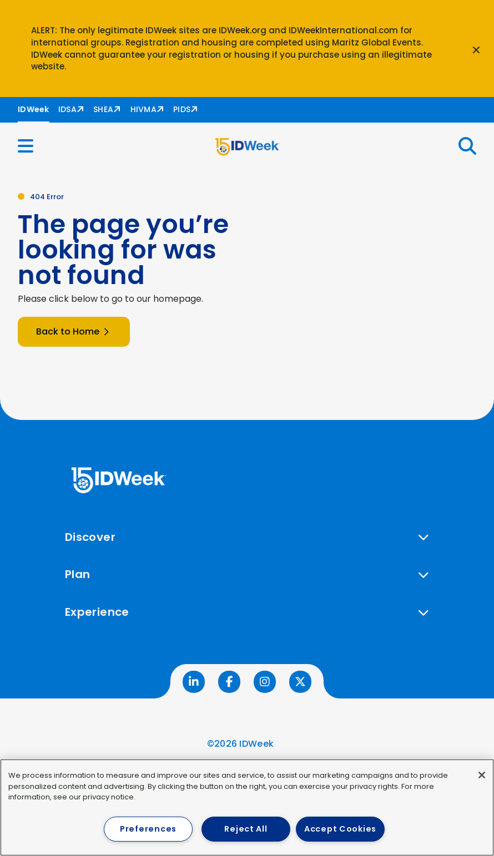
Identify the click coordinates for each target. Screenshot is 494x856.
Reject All (245, 828)
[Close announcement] (476, 49)
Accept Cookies (340, 828)
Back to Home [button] (74, 331)
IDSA (67, 109)
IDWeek (33, 109)
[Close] (482, 775)
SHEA (103, 109)
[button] (32, 146)
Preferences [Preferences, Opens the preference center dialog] (148, 828)
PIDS (181, 109)
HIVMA (143, 109)
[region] (247, 807)
